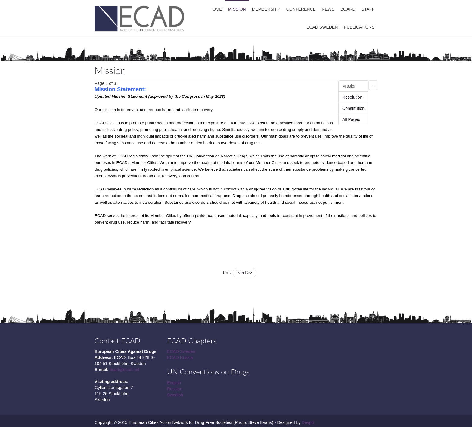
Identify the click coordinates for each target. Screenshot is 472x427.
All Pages (351, 119)
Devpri (308, 422)
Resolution (352, 97)
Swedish (175, 394)
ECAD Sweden (181, 351)
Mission (110, 70)
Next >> (244, 272)
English (174, 382)
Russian (174, 388)
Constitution (353, 108)
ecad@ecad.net (124, 369)
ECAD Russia (180, 357)
